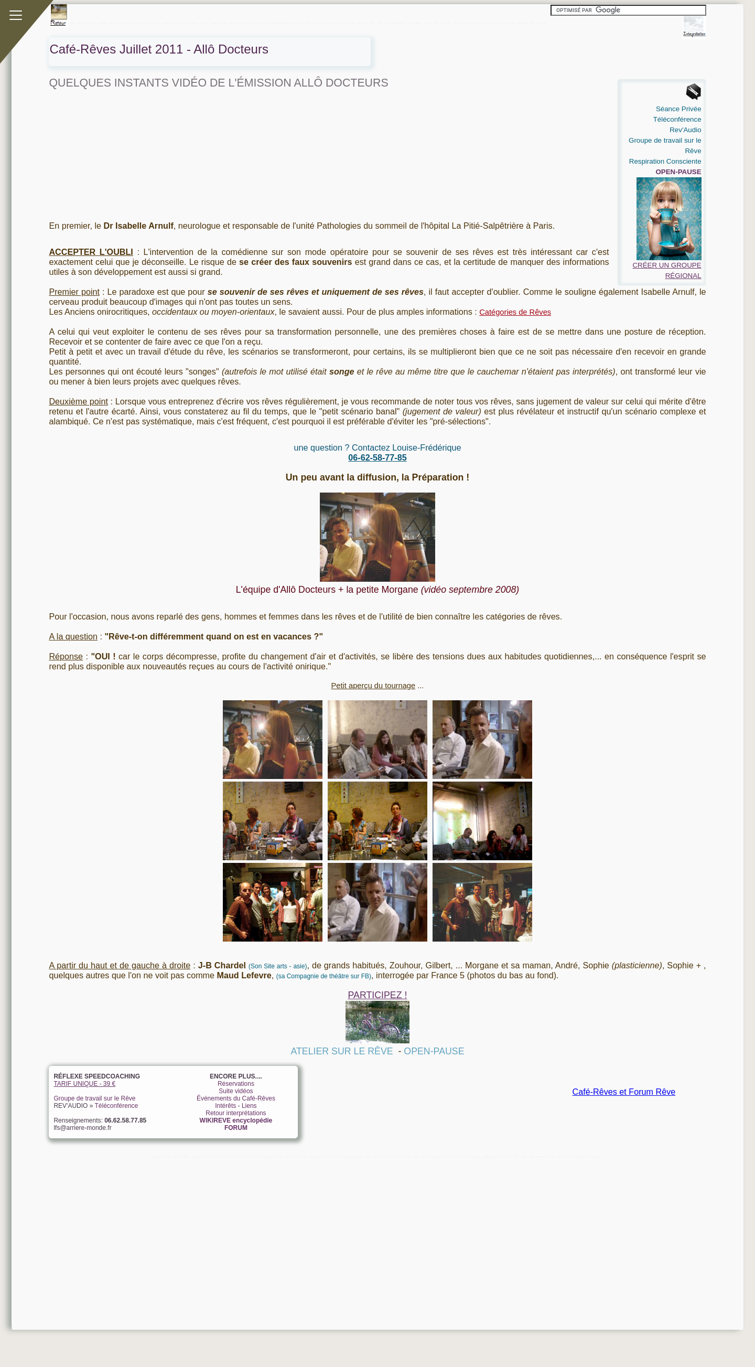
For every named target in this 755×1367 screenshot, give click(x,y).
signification (414, 23)
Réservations (236, 1083)
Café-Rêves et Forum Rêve (624, 1091)
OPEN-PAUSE (434, 1051)
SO (442, 23)
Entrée (103, 23)
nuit (449, 23)
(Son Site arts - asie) (278, 966)
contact (331, 23)
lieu (231, 23)
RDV (308, 23)
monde (466, 23)
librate (82, 23)
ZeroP (92, 23)
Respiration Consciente (665, 161)
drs (532, 23)
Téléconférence (116, 1105)
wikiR (72, 23)
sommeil (241, 23)
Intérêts (225, 1105)
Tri (150, 23)
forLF (342, 23)
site (435, 23)
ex (267, 23)
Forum (175, 23)
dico (251, 23)
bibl (513, 23)
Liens (185, 23)
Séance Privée (679, 109)
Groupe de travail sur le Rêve (94, 1098)
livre (223, 23)
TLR (456, 23)
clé (387, 23)
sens (293, 23)
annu (194, 23)
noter (351, 23)
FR (301, 23)
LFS (156, 23)
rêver (427, 23)
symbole (522, 23)
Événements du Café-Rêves (236, 1098)
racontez (362, 23)
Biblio (165, 23)
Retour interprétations (236, 1113)
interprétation (280, 23)
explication (397, 23)
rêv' (380, 23)
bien (372, 23)
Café (112, 23)
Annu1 (204, 23)
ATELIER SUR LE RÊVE (341, 1051)
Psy (485, 23)
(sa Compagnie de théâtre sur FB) (323, 976)
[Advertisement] (363, 1233)
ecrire (259, 23)
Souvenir (140, 23)
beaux (215, 23)
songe (505, 23)
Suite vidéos (236, 1091)
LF (323, 23)
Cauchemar (125, 23)
